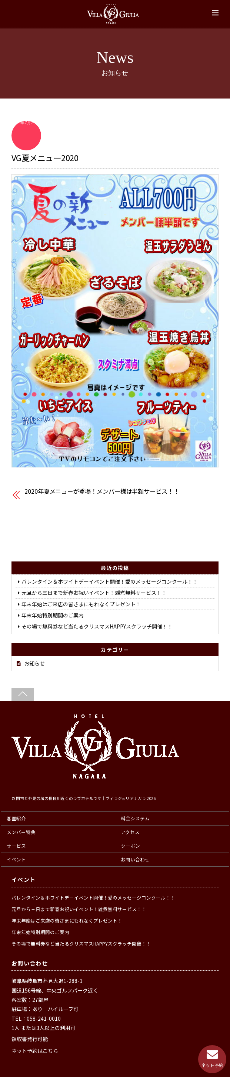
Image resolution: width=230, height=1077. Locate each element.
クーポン (130, 845)
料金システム (135, 818)
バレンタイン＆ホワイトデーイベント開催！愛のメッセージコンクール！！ (109, 581)
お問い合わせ (135, 859)
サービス (16, 845)
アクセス (130, 832)
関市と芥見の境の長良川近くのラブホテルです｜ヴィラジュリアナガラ (81, 798)
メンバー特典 (21, 832)
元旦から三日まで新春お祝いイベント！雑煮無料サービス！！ (94, 592)
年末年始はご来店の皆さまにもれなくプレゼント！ (81, 604)
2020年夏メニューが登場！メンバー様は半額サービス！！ (101, 491)
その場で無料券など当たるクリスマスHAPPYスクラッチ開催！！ (97, 626)
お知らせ (34, 663)
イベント (16, 859)
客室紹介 (16, 818)
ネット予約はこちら (34, 1050)
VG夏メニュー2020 (44, 157)
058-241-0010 (44, 1018)
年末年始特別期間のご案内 (52, 615)
